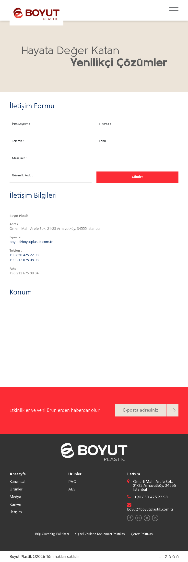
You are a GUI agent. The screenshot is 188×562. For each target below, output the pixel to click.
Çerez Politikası (142, 534)
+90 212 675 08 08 (24, 259)
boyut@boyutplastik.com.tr (31, 241)
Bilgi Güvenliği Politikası (52, 534)
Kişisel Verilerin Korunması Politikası (99, 534)
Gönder (137, 177)
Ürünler (16, 489)
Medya (15, 497)
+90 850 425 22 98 (24, 255)
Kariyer (16, 504)
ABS (71, 489)
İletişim (16, 512)
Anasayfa (18, 474)
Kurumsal (17, 481)
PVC (72, 481)
